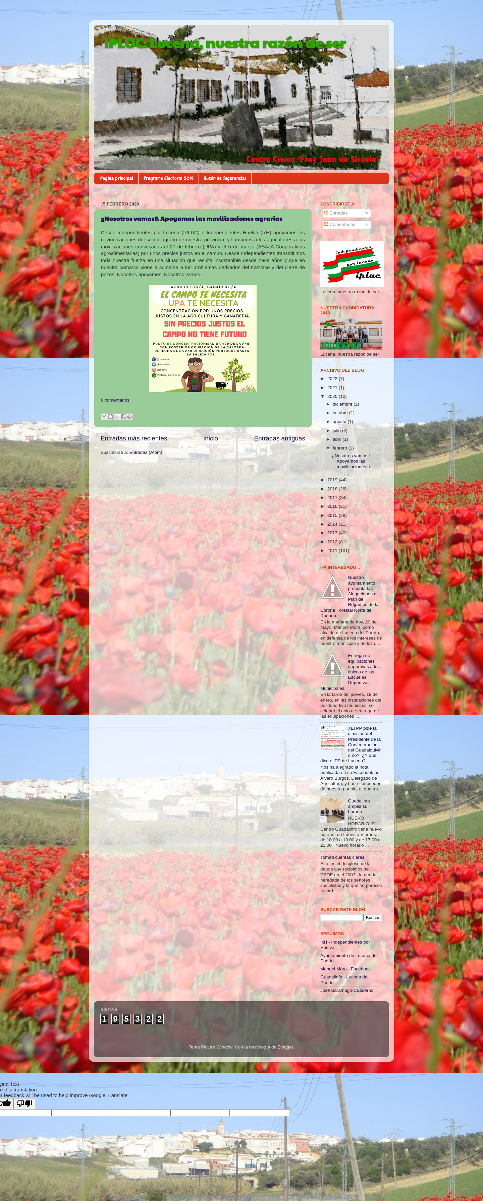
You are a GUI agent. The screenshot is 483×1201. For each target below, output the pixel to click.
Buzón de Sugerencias (225, 178)
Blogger (285, 1046)
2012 (333, 541)
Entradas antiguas (279, 438)
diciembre (343, 404)
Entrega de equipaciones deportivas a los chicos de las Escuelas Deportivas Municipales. (350, 671)
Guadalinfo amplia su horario (359, 806)
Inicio (210, 438)
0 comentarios (115, 400)
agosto (340, 421)
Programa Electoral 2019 (169, 178)
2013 (333, 532)
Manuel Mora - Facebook (345, 968)
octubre (341, 412)
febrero (340, 448)
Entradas (336, 213)
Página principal (116, 178)
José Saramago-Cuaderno (346, 990)
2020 (333, 396)
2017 (333, 497)
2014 (333, 524)
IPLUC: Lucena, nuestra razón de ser (224, 42)
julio (337, 430)
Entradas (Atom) (145, 452)
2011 (333, 550)
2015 (333, 515)
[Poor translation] (24, 1103)
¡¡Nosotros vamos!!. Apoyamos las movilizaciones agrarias (191, 218)
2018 (333, 488)
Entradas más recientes (134, 438)
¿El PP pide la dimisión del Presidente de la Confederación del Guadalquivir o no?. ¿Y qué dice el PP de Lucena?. (350, 744)
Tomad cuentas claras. (343, 857)
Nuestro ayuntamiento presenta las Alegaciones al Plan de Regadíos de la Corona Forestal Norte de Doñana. (349, 596)
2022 (333, 378)
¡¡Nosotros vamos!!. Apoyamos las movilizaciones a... (353, 461)
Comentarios (339, 224)
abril (337, 439)
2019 (333, 479)
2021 (333, 387)
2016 (333, 506)
